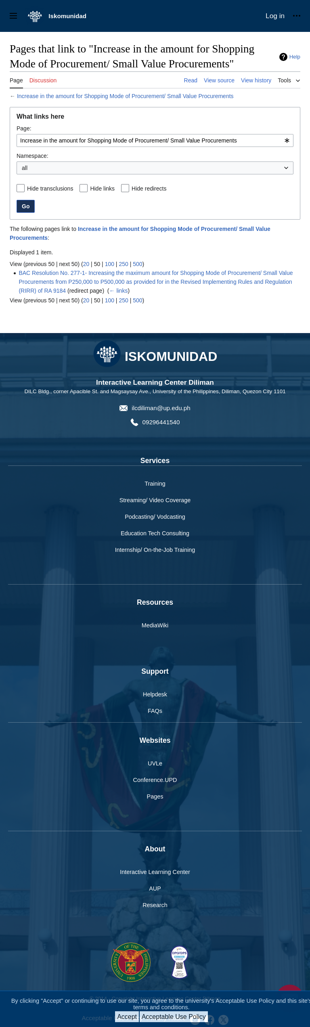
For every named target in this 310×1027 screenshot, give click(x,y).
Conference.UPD (155, 780)
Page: (24, 128)
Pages (155, 796)
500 (137, 264)
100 (109, 264)
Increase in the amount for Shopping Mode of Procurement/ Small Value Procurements (125, 96)
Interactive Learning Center (155, 872)
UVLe (155, 763)
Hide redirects (149, 188)
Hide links (102, 188)
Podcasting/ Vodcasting (155, 517)
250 (123, 264)
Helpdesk (155, 694)
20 (86, 264)
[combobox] (155, 140)
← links (118, 290)
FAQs (155, 711)
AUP (155, 888)
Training (155, 483)
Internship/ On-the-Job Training (155, 550)
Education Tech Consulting (155, 533)
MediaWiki (155, 625)
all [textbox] (24, 168)
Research (155, 905)
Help (294, 57)
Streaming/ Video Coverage (155, 500)
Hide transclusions (50, 188)
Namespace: (32, 156)
